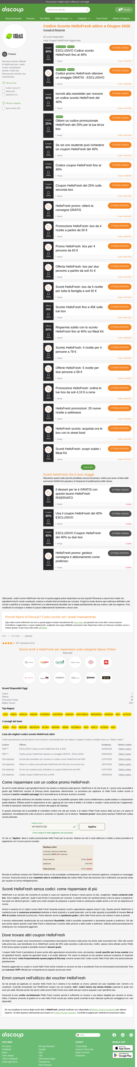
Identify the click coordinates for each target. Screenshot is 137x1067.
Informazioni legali (46, 1059)
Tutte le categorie (10, 1059)
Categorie (84, 18)
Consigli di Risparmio (54, 30)
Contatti (42, 1049)
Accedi (124, 9)
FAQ (40, 1052)
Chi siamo (6, 1046)
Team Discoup (45, 1065)
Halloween (80, 1055)
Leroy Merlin (82, 714)
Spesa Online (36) (11, 108)
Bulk (113, 727)
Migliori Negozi (64, 18)
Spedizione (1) (9, 94)
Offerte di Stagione (121, 18)
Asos (86, 727)
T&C (40, 1055)
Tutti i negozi (8, 1055)
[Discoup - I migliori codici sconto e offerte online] (12, 10)
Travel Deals (102, 18)
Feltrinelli (76, 727)
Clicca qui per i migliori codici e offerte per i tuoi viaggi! (67, 2)
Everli (6, 727)
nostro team (78, 622)
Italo (14, 727)
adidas (65, 727)
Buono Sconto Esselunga (103, 1010)
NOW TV (94, 727)
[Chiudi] (133, 2)
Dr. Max (45, 727)
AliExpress (57, 714)
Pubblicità (6, 1049)
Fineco (13, 714)
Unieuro (33, 714)
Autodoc (104, 727)
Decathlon (34, 727)
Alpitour (127, 714)
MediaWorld (96, 714)
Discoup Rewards (13, 18)
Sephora (55, 727)
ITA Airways (45, 714)
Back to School (82, 1052)
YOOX (5, 714)
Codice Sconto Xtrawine (65, 1013)
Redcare (23, 727)
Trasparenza (44, 1062)
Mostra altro (67, 653)
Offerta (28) (8, 91)
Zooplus (23, 714)
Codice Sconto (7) (11, 88)
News (4, 1052)
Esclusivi (31, 18)
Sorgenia (109, 714)
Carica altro (88, 467)
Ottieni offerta (120, 205)
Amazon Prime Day (84, 1049)
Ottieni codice (120, 48)
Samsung (69, 714)
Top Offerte (45, 18)
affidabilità (43, 628)
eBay (118, 714)
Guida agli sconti (9, 1062)
